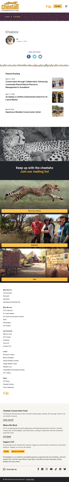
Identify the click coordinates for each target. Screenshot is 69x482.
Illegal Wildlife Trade (10, 364)
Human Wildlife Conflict (11, 361)
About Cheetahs (8, 358)
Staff (4, 320)
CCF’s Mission (8, 310)
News (7, 17)
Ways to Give (7, 334)
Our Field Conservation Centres (13, 316)
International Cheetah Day (11, 302)
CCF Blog (16, 17)
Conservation (7, 293)
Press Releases (8, 387)
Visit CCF (6, 343)
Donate (57, 6)
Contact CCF (7, 346)
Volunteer (34, 245)
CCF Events (7, 337)
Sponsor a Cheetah (18, 451)
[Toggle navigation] (66, 6)
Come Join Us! (8, 420)
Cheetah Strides (8, 384)
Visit (34, 279)
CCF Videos (7, 373)
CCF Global (6, 326)
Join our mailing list (34, 171)
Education (6, 299)
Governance (7, 323)
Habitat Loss (7, 367)
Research (6, 296)
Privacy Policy (30, 479)
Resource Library (34, 211)
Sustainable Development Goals (14, 370)
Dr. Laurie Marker (8, 313)
